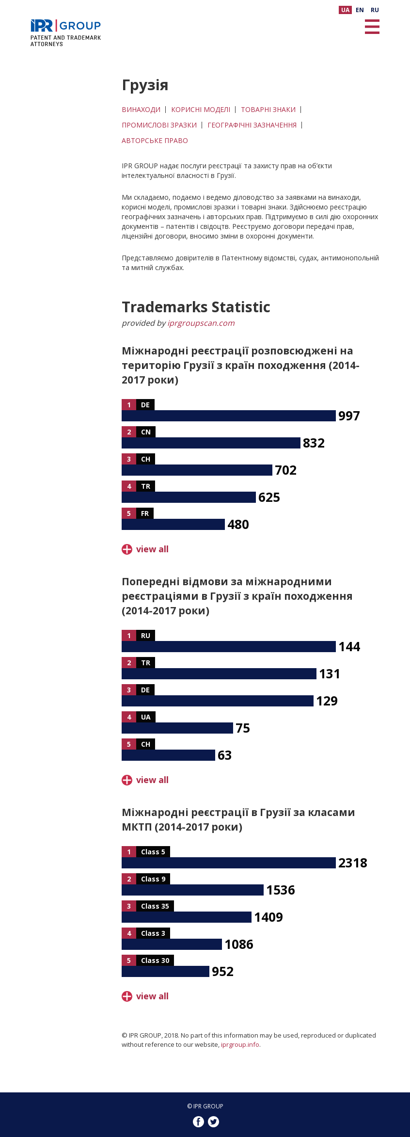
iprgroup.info (240, 1044)
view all (152, 548)
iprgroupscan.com (201, 323)
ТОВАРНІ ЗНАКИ (268, 109)
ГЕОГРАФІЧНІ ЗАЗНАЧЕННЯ (252, 125)
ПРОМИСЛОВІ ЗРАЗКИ (159, 125)
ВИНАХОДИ (141, 109)
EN (360, 10)
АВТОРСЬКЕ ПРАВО (155, 140)
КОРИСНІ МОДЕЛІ (200, 109)
